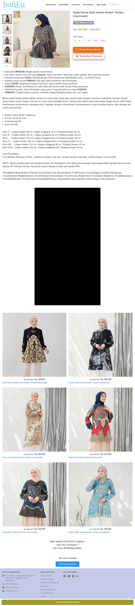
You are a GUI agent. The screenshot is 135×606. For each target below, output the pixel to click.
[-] (64, 576)
